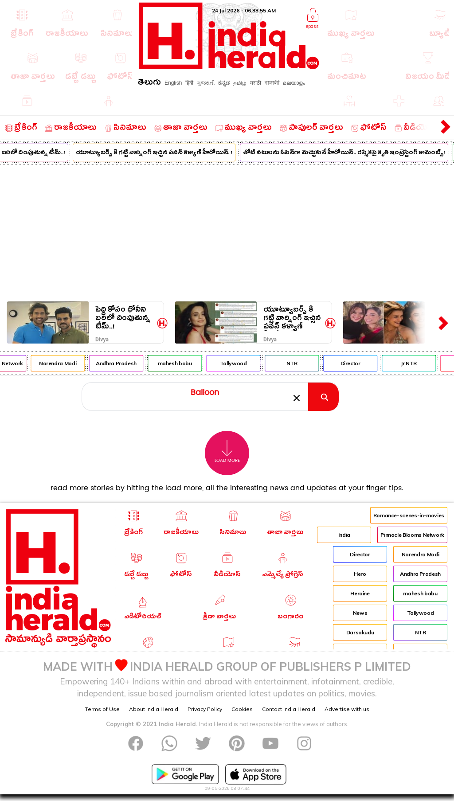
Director (355, 363)
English (173, 83)
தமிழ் (240, 83)
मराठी (255, 83)
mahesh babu (179, 363)
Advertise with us (347, 709)
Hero (360, 573)
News (360, 613)
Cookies (242, 709)
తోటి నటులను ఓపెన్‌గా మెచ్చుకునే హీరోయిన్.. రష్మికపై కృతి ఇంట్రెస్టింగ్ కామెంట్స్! (348, 153)
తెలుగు (149, 83)
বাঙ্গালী (272, 83)
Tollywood (237, 363)
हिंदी (189, 83)
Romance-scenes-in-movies (408, 515)
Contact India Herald (288, 709)
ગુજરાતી (206, 83)
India (344, 534)
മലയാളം (294, 83)
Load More (227, 451)
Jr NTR (413, 363)
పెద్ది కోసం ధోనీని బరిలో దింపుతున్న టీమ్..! (122, 318)
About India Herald (153, 709)
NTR (296, 363)
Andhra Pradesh (120, 363)
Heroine (359, 593)
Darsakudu (360, 632)
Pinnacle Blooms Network (412, 534)
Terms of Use (102, 709)
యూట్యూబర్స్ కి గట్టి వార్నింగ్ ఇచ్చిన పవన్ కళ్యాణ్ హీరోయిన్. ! (158, 153)
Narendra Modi (62, 363)
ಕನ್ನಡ (224, 83)
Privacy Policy (205, 709)
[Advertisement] (227, 231)
